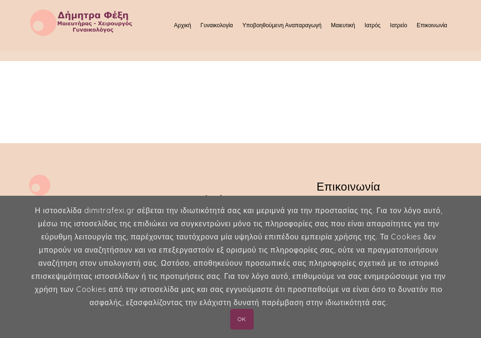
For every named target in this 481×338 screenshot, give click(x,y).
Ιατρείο (398, 25)
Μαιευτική (343, 25)
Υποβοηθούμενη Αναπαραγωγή (281, 25)
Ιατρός (372, 25)
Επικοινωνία (432, 25)
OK (242, 319)
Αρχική (182, 25)
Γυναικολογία (217, 25)
